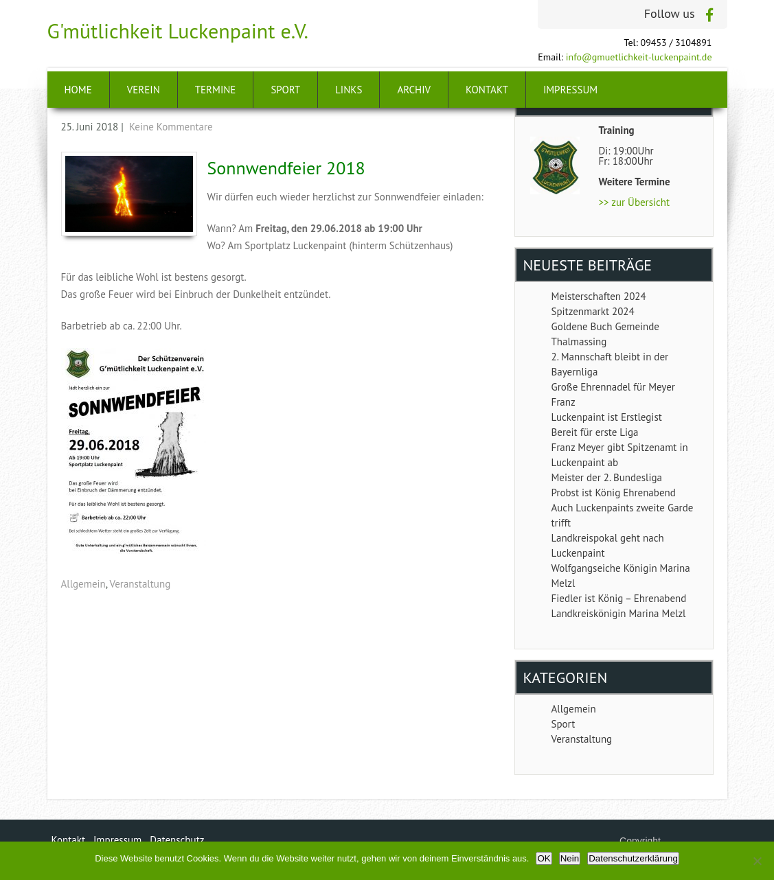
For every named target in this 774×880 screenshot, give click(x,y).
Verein (143, 89)
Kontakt (487, 89)
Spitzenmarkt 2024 (593, 311)
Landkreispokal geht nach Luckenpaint (607, 545)
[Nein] (757, 861)
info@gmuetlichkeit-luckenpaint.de (639, 57)
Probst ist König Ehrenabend (613, 492)
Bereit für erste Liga (595, 432)
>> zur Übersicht (634, 202)
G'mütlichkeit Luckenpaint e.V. (178, 30)
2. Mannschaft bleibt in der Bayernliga (610, 364)
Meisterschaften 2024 (598, 296)
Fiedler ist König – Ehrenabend (619, 598)
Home (78, 89)
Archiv (414, 89)
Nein (569, 858)
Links (348, 89)
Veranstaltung (140, 583)
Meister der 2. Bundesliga (606, 477)
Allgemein (83, 583)
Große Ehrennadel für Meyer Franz (613, 394)
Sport (285, 89)
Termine (215, 89)
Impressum (570, 89)
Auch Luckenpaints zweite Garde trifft (622, 515)
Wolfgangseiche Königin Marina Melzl (620, 575)
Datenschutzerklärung (633, 858)
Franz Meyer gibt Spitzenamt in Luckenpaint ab (619, 455)
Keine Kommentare (171, 126)
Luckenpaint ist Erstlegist (606, 417)
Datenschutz (177, 839)
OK (543, 858)
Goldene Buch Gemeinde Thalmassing (605, 334)
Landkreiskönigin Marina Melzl (618, 613)
